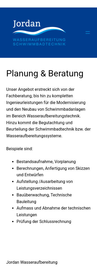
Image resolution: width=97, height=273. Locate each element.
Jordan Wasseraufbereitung (31, 262)
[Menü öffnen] (88, 32)
